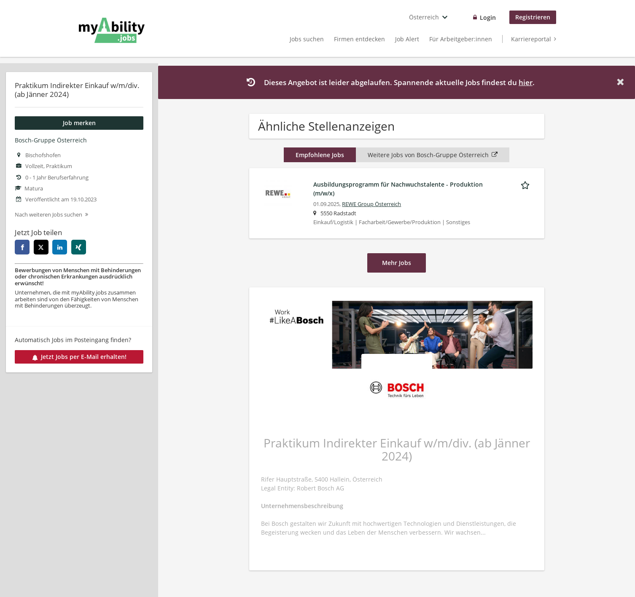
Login (488, 17)
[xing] (78, 247)
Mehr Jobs (396, 263)
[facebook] (22, 247)
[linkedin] (59, 247)
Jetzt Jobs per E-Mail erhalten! (79, 357)
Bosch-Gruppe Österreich (51, 140)
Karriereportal (531, 39)
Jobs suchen (307, 39)
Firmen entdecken (359, 39)
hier (526, 82)
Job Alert (407, 39)
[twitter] (41, 247)
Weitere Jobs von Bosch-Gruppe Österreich (433, 155)
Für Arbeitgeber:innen (460, 39)
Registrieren (532, 17)
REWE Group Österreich (371, 204)
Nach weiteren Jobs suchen (48, 214)
